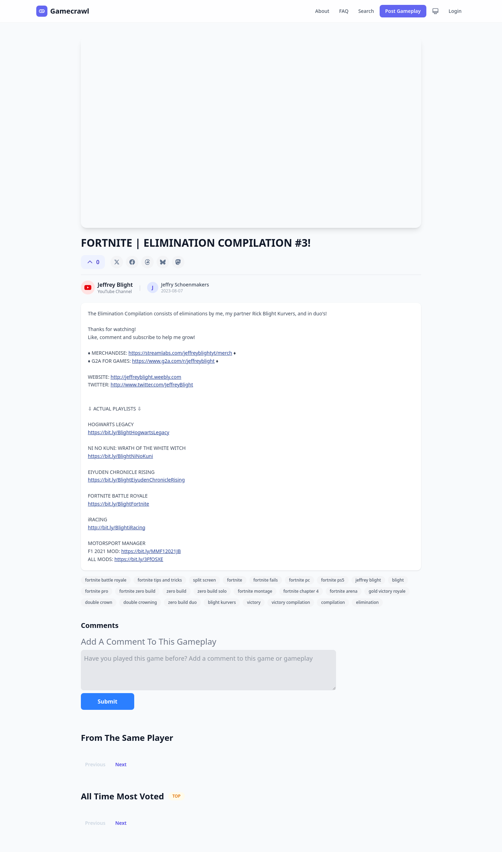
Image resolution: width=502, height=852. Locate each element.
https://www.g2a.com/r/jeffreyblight (173, 361)
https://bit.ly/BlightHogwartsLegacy (128, 432)
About (322, 11)
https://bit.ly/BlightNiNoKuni (120, 456)
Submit (107, 701)
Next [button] (121, 764)
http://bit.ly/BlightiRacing (116, 527)
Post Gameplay (403, 11)
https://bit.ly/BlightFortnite (118, 503)
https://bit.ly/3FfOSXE (138, 559)
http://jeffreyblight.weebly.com (146, 377)
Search (366, 11)
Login (455, 11)
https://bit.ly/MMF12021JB (151, 551)
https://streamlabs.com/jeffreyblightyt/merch (180, 353)
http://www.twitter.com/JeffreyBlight (152, 384)
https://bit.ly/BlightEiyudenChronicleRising (136, 479)
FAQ (344, 11)
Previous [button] (95, 764)
